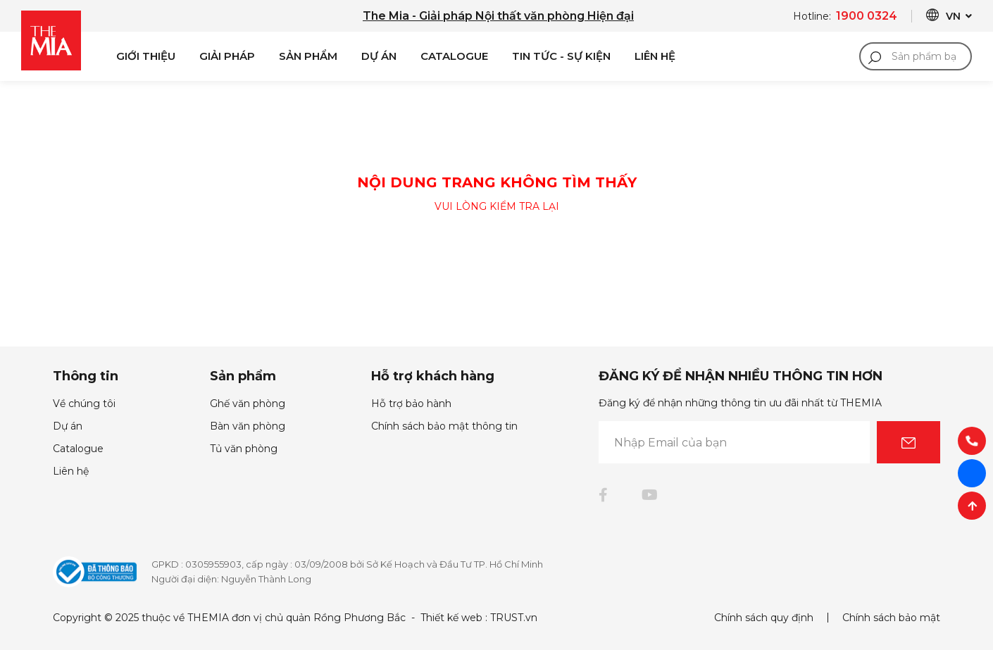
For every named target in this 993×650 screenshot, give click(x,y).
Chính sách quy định (763, 617)
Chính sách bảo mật (891, 617)
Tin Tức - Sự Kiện (561, 56)
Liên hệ (71, 471)
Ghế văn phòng (247, 403)
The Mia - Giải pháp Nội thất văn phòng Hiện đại (498, 16)
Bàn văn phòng (247, 426)
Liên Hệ (655, 56)
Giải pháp (227, 56)
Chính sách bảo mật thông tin (444, 426)
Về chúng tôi (84, 403)
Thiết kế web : (453, 617)
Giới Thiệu (145, 56)
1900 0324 (866, 16)
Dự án (378, 56)
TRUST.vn (513, 617)
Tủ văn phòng (243, 448)
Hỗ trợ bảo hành (411, 403)
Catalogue (454, 56)
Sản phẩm (308, 56)
